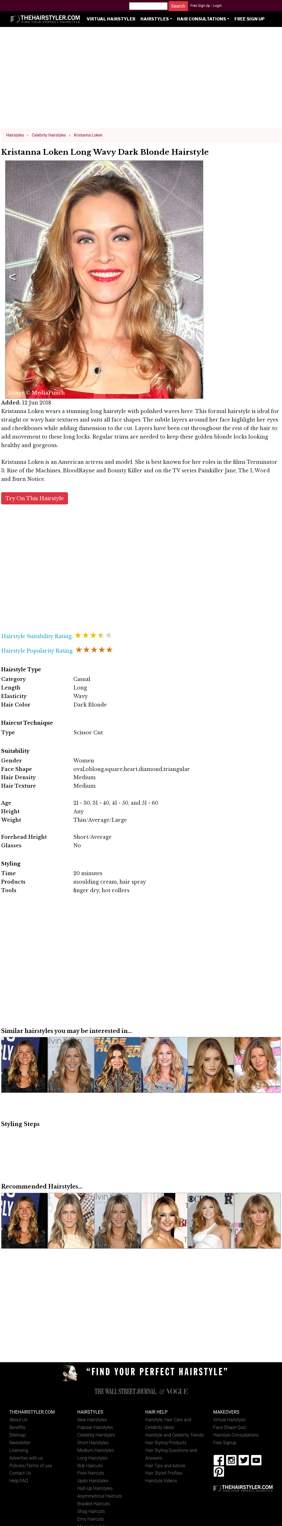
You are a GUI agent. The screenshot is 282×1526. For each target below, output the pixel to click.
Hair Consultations (201, 19)
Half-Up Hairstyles (95, 1488)
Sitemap (17, 1435)
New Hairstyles (92, 1419)
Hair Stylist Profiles (163, 1473)
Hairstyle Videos (161, 1480)
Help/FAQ (18, 1480)
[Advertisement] (141, 80)
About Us (18, 1419)
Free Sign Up (200, 6)
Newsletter (20, 1442)
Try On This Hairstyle (34, 498)
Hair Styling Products (165, 1442)
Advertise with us (26, 1458)
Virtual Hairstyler (111, 19)
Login (217, 6)
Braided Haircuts (93, 1503)
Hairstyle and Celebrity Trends (174, 1435)
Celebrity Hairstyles (96, 1435)
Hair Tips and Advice (165, 1465)
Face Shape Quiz (229, 1427)
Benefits (17, 1427)
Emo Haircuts (90, 1519)
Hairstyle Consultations (236, 1435)
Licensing (18, 1450)
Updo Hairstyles (92, 1480)
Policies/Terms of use (30, 1465)
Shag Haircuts (91, 1511)
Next (196, 279)
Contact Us (20, 1473)
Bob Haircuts (90, 1465)
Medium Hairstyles (95, 1450)
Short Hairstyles (93, 1442)
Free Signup (224, 1442)
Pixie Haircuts (90, 1473)
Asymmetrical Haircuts (99, 1496)
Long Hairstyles (92, 1458)
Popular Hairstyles (95, 1427)
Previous (11, 279)
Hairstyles (154, 19)
